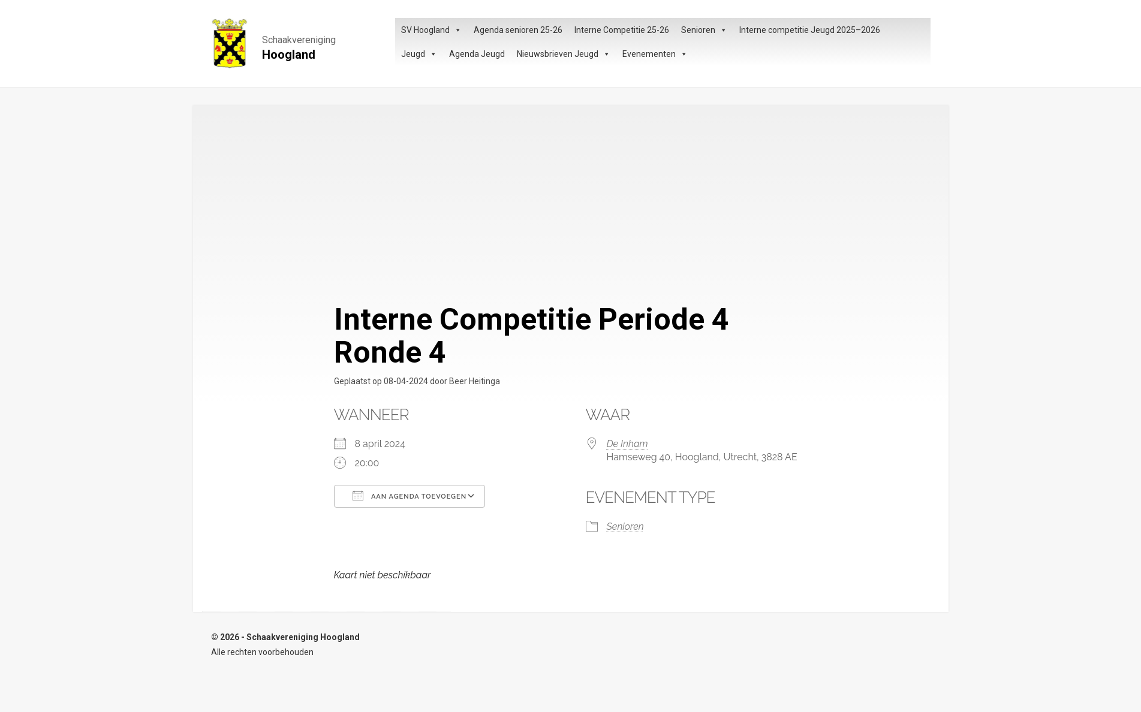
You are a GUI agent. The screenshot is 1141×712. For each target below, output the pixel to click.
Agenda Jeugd (477, 54)
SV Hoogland (431, 30)
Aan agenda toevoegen (410, 495)
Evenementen (655, 54)
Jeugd (419, 54)
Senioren (704, 30)
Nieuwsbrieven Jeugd (563, 54)
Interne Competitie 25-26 (621, 30)
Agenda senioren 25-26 (518, 30)
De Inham (627, 443)
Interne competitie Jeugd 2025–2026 (809, 30)
